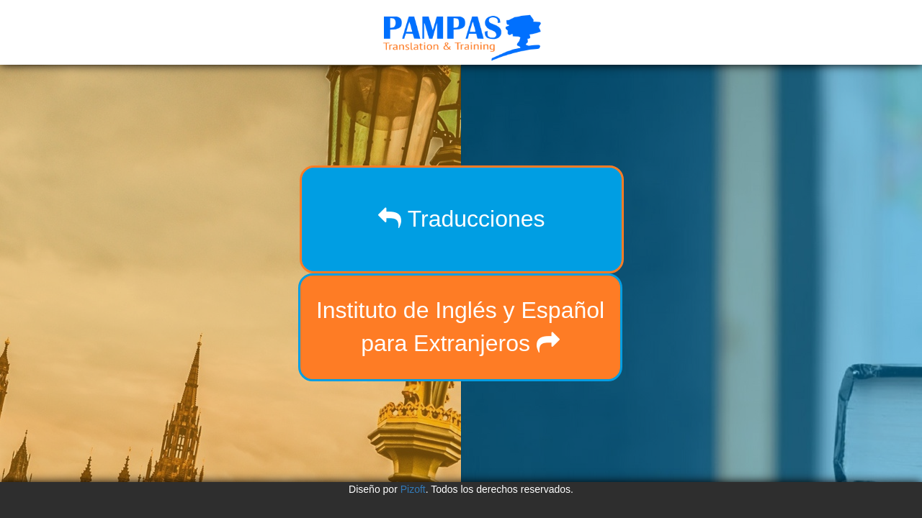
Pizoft (413, 489)
